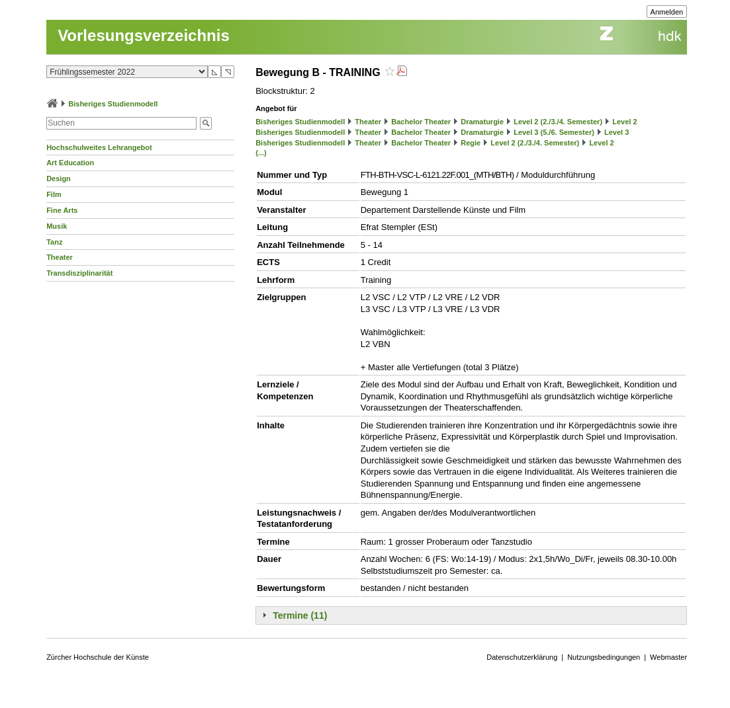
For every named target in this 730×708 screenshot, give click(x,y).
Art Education (70, 163)
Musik (56, 226)
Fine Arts (61, 210)
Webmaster (668, 657)
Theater (59, 257)
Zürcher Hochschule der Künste (97, 657)
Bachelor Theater (421, 122)
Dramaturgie (482, 122)
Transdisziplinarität (79, 273)
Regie (470, 143)
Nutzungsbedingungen (603, 657)
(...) (261, 153)
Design (58, 178)
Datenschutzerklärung (521, 657)
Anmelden (667, 12)
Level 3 (616, 132)
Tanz (54, 242)
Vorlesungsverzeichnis (144, 35)
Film (54, 194)
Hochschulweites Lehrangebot (99, 147)
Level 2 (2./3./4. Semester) (558, 122)
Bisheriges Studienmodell (113, 104)
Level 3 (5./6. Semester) (554, 132)
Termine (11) (300, 615)
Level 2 (624, 122)
